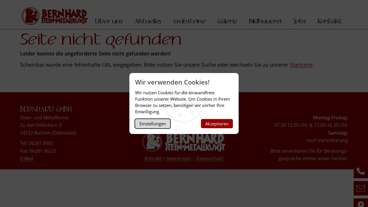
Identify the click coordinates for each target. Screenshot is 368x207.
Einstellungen (152, 123)
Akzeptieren (217, 123)
